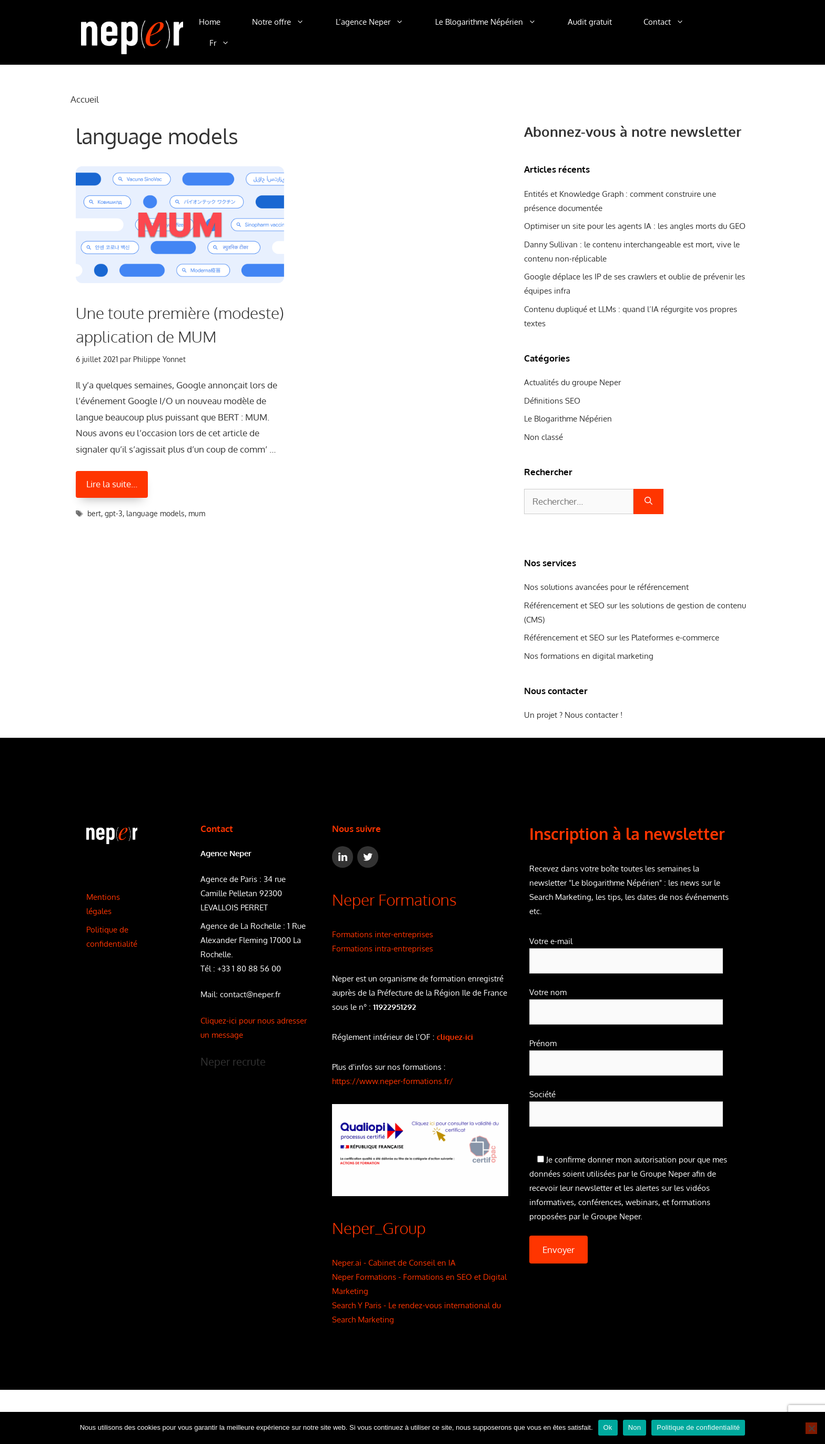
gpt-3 (114, 513)
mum (196, 513)
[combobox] (578, 501)
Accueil (85, 99)
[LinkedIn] (342, 857)
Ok (607, 1427)
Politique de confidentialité (698, 1427)
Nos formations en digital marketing (588, 656)
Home (209, 22)
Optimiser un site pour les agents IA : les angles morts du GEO (635, 226)
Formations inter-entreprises (382, 934)
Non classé (543, 437)
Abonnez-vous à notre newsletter (632, 131)
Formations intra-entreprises (382, 949)
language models (155, 513)
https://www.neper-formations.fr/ (392, 1081)
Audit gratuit (590, 22)
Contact (671, 22)
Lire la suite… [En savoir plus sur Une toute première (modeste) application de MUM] (111, 483)
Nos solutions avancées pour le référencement (606, 587)
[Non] (811, 1428)
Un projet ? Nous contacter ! (573, 715)
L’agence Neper (377, 22)
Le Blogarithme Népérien (493, 22)
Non (634, 1427)
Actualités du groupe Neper (572, 382)
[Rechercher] (648, 501)
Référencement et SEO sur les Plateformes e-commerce (621, 638)
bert (94, 513)
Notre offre (286, 22)
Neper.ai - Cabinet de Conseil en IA (394, 1263)
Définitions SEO (552, 401)
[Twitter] (367, 857)
